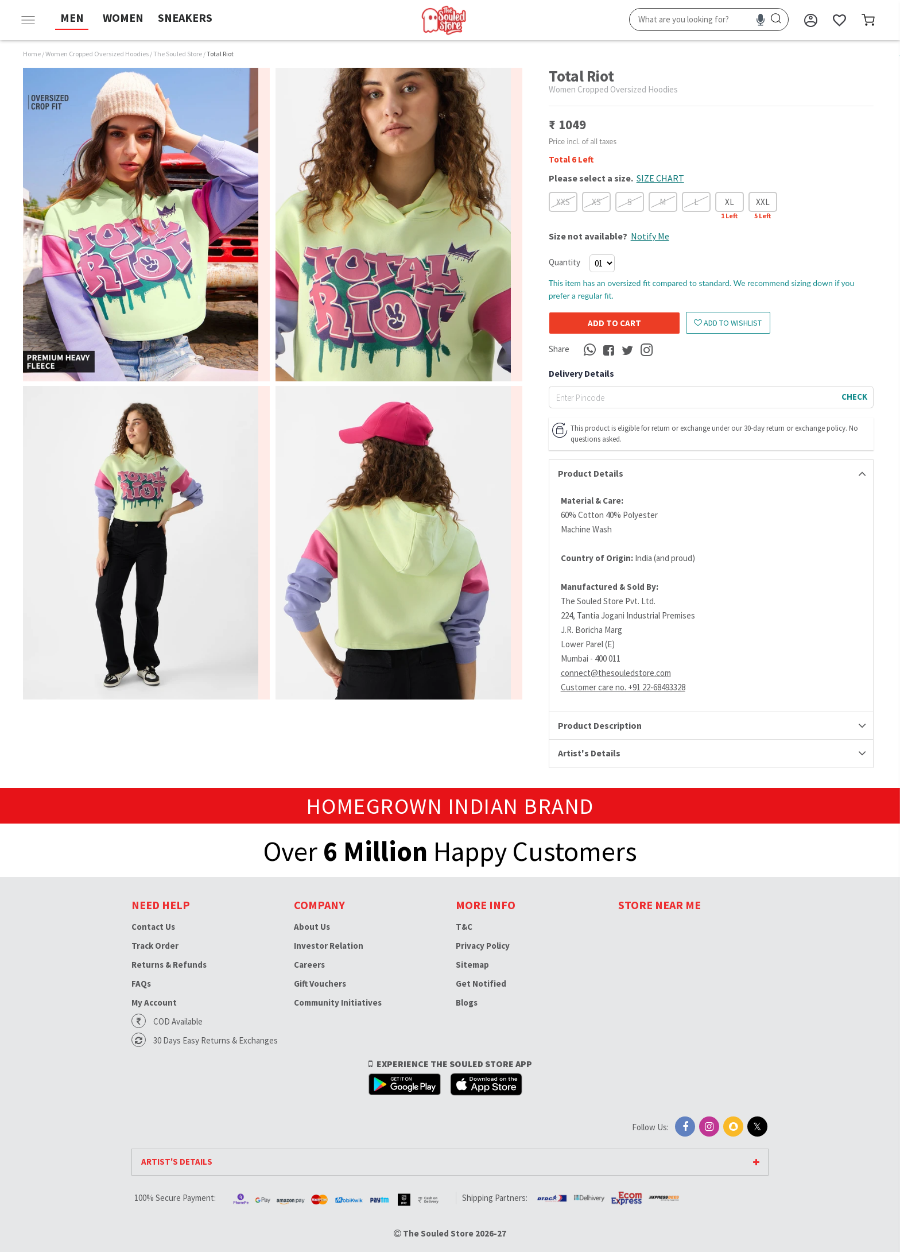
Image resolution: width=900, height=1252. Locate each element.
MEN (72, 17)
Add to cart (614, 323)
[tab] (711, 474)
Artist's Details (589, 753)
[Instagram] (709, 1126)
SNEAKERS (185, 17)
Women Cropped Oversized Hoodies (97, 53)
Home (32, 53)
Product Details (590, 473)
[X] (757, 1126)
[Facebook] (685, 1126)
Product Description (600, 725)
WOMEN (123, 17)
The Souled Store (178, 53)
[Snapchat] (733, 1126)
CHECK (854, 396)
